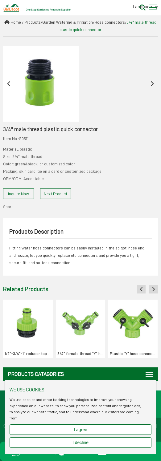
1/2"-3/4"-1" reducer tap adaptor (28, 353)
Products (32, 22)
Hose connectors (109, 22)
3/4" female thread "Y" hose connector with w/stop (81, 353)
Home (15, 22)
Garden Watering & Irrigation (67, 22)
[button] (8, 83)
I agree (80, 429)
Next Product (55, 194)
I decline (80, 442)
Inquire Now (18, 194)
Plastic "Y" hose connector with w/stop (134, 353)
